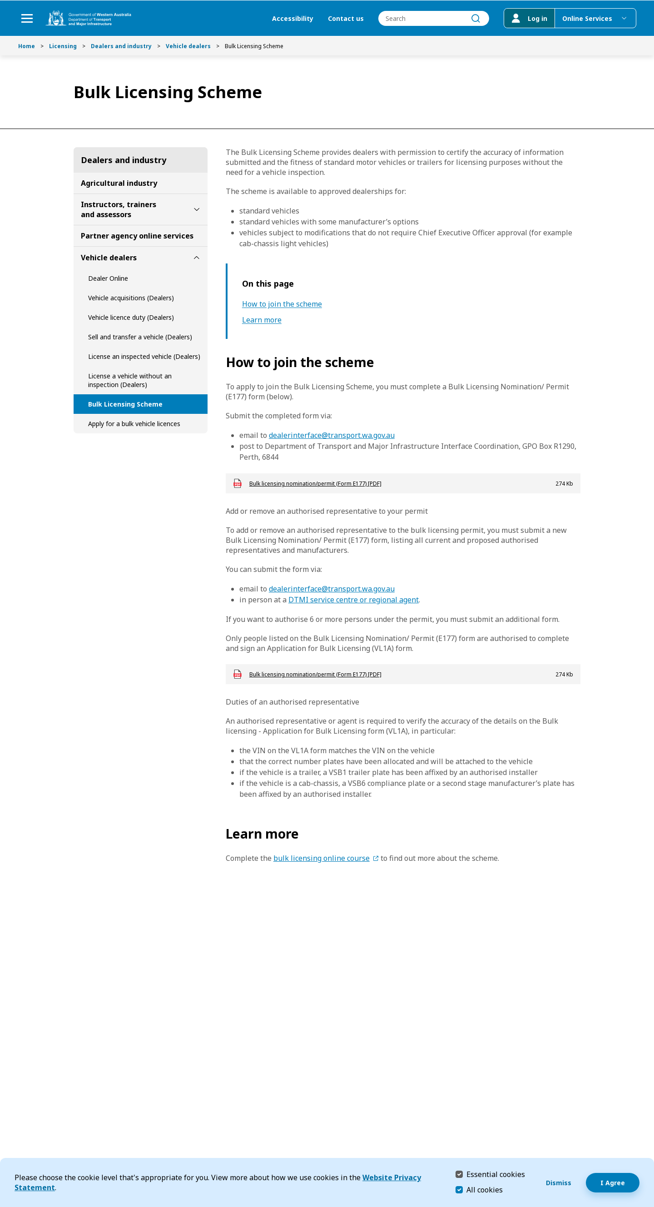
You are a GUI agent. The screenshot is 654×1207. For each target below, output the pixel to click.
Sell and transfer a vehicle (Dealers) (140, 337)
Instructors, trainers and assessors (118, 209)
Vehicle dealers (188, 46)
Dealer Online (108, 278)
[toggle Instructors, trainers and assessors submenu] (197, 209)
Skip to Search (2, 2)
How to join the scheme (282, 304)
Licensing (63, 46)
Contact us (345, 18)
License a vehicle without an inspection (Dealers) (130, 380)
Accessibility (292, 18)
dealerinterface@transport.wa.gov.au (332, 435)
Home (26, 46)
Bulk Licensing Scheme (125, 404)
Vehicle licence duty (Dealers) (131, 317)
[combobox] (433, 18)
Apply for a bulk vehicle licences (134, 423)
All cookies (484, 1190)
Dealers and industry (121, 46)
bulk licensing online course (321, 858)
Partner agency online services (137, 236)
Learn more (262, 320)
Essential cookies (495, 1174)
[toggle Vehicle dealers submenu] (197, 257)
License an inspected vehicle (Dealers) (144, 356)
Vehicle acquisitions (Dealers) (131, 297)
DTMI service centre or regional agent (353, 600)
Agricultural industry (119, 183)
